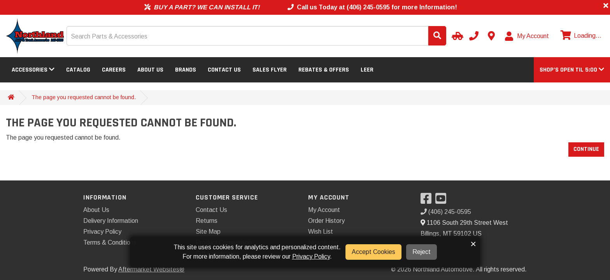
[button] (572, 69)
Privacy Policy (102, 231)
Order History (326, 220)
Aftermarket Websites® (151, 269)
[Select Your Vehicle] (456, 35)
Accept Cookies (373, 251)
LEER (367, 70)
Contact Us (224, 70)
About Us (150, 70)
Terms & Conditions (110, 242)
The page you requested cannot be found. (84, 97)
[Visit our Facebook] (428, 201)
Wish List (320, 231)
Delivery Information (110, 220)
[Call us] (474, 35)
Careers (114, 70)
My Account (324, 209)
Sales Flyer (269, 70)
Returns (206, 220)
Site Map (208, 231)
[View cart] (580, 35)
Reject (421, 251)
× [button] (473, 244)
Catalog (78, 70)
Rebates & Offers (323, 70)
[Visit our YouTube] (442, 201)
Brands (185, 70)
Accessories (33, 70)
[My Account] (527, 36)
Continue (586, 149)
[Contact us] (491, 35)
